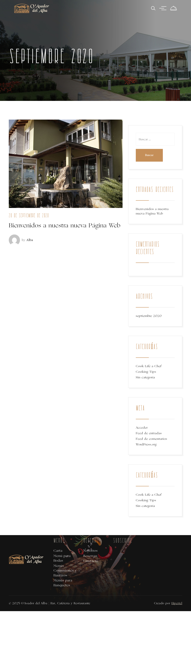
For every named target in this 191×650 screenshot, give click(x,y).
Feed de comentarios (151, 438)
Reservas (90, 556)
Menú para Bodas (62, 558)
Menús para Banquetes (63, 583)
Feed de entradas (149, 433)
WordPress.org (146, 444)
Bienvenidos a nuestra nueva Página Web (64, 225)
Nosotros (90, 550)
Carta (58, 550)
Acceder (142, 427)
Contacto (90, 561)
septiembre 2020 (149, 316)
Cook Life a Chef (149, 366)
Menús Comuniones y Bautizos (65, 570)
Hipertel (176, 603)
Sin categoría (145, 377)
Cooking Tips (146, 371)
